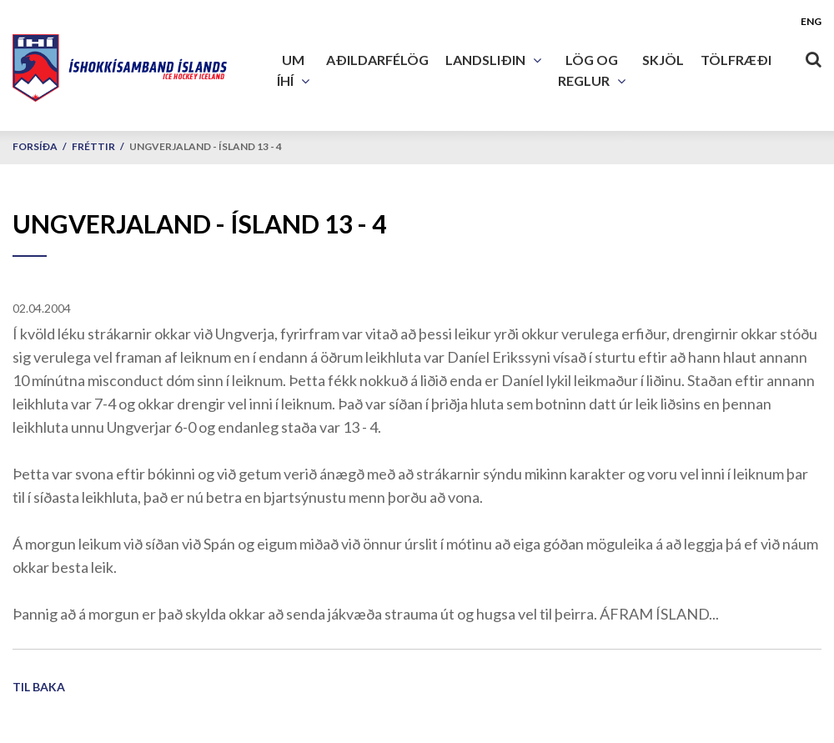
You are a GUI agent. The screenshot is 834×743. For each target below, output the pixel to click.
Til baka (39, 687)
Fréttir (93, 146)
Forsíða (35, 146)
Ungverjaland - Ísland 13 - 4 (205, 146)
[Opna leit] (813, 56)
